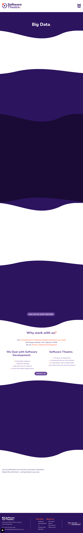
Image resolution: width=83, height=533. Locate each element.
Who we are (52, 525)
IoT (39, 53)
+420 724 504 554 (9, 527)
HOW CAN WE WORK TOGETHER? (41, 314)
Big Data (40, 529)
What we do (52, 527)
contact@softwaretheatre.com (14, 529)
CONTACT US (41, 374)
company (11, 51)
